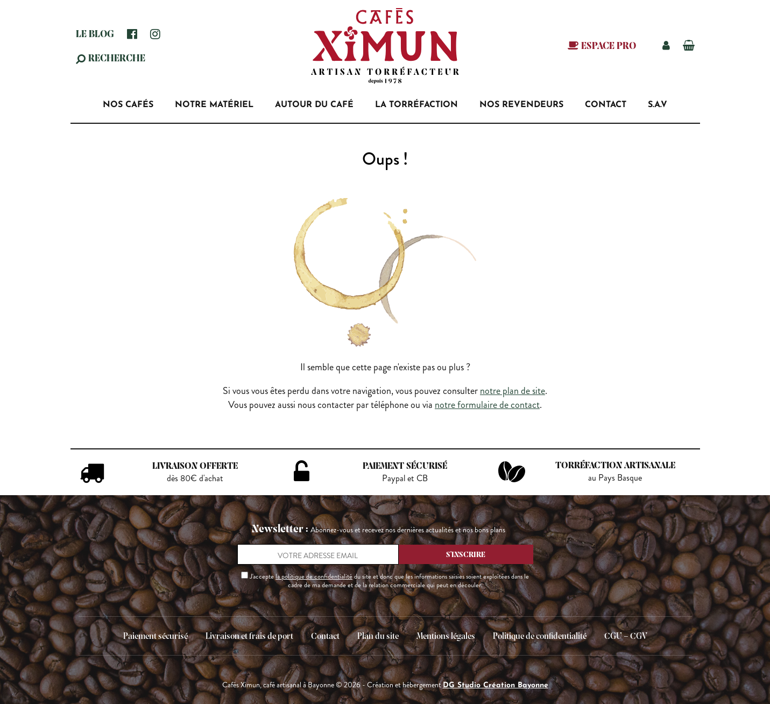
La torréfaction (416, 105)
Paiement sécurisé (155, 636)
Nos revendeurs (521, 105)
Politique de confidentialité (540, 636)
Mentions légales (445, 636)
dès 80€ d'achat (195, 478)
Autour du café (314, 105)
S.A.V (657, 105)
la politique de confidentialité (313, 576)
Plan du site (378, 636)
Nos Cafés (128, 105)
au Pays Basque (615, 478)
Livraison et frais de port (249, 636)
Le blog (95, 35)
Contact (605, 105)
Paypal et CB (405, 478)
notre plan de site (512, 391)
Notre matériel (214, 105)
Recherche (116, 59)
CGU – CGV (625, 636)
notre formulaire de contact (487, 405)
